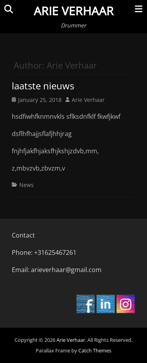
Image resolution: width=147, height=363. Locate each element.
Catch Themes (94, 350)
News (26, 185)
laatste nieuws (43, 85)
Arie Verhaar (74, 11)
